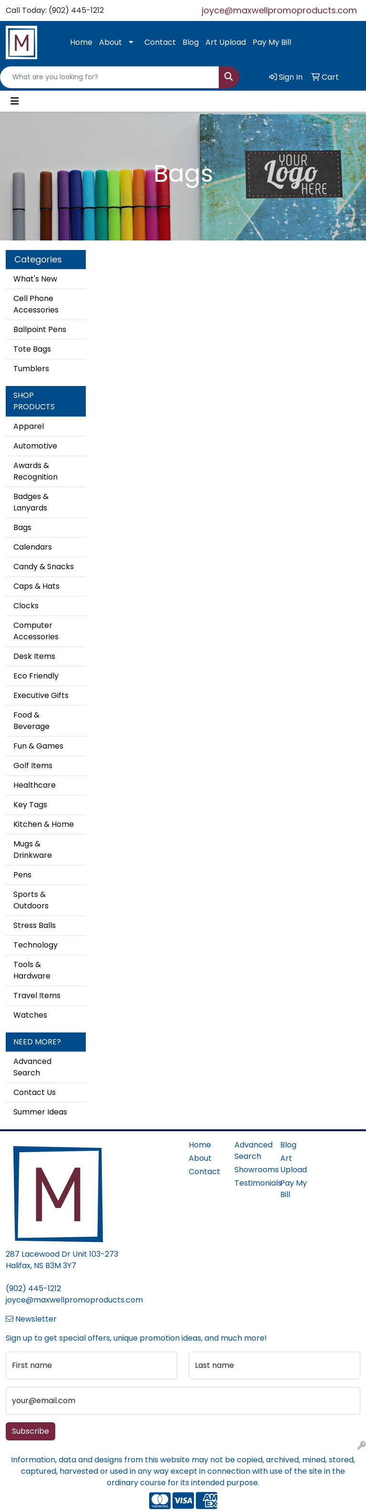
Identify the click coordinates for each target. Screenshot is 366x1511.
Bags (22, 527)
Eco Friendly (36, 675)
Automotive (35, 445)
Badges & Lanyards (31, 502)
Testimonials (251, 1183)
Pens (22, 874)
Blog (191, 42)
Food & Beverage (31, 720)
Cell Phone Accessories (36, 304)
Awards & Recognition (35, 471)
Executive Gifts (41, 695)
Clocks (26, 605)
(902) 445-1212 (33, 1288)
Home (81, 42)
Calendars (32, 547)
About (110, 42)
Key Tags (30, 804)
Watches (30, 1015)
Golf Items (32, 765)
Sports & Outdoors (31, 900)
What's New (35, 278)
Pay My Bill (272, 42)
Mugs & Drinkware (32, 849)
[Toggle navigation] (15, 101)
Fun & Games (38, 745)
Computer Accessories (36, 631)
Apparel (28, 426)
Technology (35, 944)
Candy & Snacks (43, 566)
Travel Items (37, 995)
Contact (160, 42)
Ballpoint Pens (39, 329)
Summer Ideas (40, 1111)
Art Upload (225, 42)
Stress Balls (34, 925)
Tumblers (31, 368)
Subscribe (30, 1431)
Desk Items (34, 656)
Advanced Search (32, 1067)
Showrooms (251, 1169)
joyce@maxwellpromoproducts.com (279, 10)
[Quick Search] (109, 77)
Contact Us (34, 1092)
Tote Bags (32, 349)
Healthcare (34, 785)
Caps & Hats (36, 586)
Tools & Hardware (32, 970)
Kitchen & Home (43, 824)
